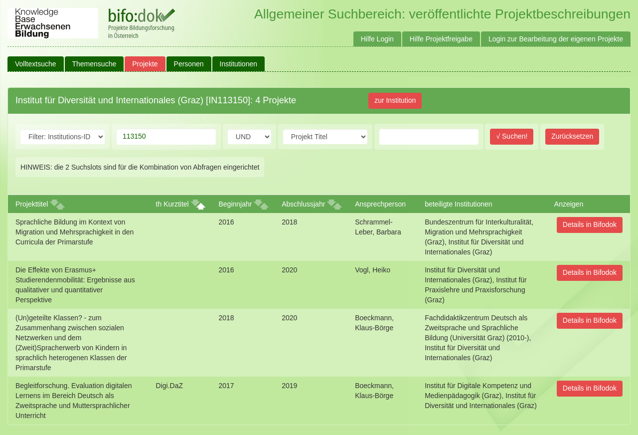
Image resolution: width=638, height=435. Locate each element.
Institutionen (239, 64)
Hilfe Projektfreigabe (441, 39)
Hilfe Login (377, 39)
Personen (189, 64)
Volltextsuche (35, 64)
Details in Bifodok (590, 224)
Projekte (145, 64)
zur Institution (395, 100)
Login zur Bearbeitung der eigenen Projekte (555, 39)
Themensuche (94, 64)
